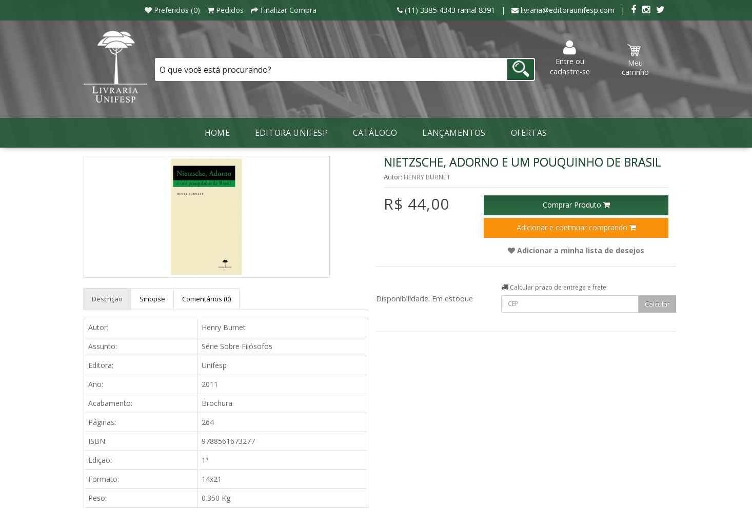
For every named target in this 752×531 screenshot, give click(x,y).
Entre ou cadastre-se (570, 58)
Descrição (107, 298)
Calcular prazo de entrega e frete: (554, 287)
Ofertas (529, 132)
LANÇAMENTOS (453, 132)
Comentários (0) (206, 298)
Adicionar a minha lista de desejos (576, 250)
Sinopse (152, 298)
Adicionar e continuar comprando (576, 227)
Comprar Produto (576, 205)
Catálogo (375, 132)
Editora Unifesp (291, 132)
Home (217, 132)
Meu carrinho (635, 60)
